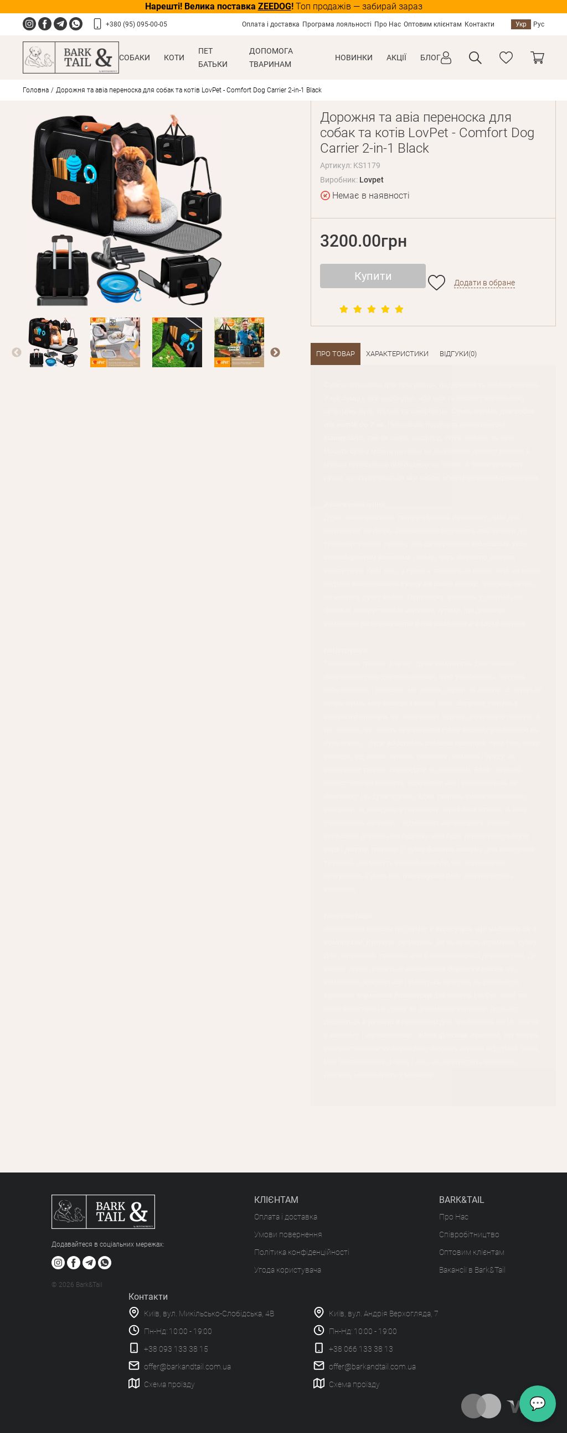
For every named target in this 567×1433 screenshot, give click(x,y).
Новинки (354, 57)
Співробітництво (469, 1234)
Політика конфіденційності (301, 1252)
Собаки (134, 57)
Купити (373, 276)
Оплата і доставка (271, 24)
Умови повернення (288, 1234)
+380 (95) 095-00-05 (136, 24)
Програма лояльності (337, 24)
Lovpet (371, 179)
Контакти (479, 24)
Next (275, 352)
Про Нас (387, 24)
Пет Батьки (213, 57)
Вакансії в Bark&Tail (472, 1269)
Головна (36, 90)
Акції (396, 57)
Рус (538, 24)
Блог (430, 57)
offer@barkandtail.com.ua (187, 1366)
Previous (16, 352)
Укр (521, 24)
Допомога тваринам (271, 57)
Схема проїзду (169, 1384)
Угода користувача (287, 1269)
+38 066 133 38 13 (361, 1349)
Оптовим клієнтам (433, 24)
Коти (174, 57)
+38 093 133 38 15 (176, 1349)
